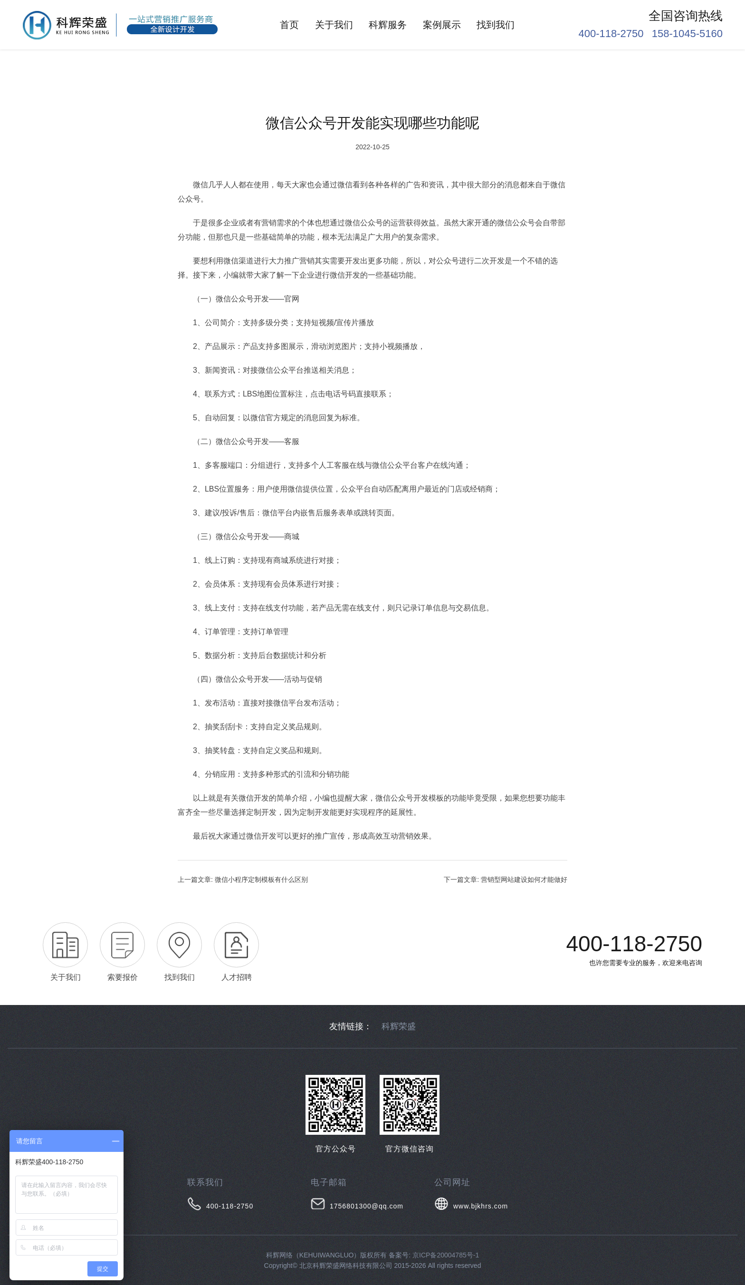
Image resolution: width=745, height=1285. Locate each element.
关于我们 (334, 24)
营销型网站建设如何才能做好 (524, 879)
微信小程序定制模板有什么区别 (261, 879)
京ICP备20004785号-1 (445, 1255)
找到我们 (496, 24)
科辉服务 (388, 24)
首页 (289, 24)
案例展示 (442, 24)
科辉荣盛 (399, 1026)
